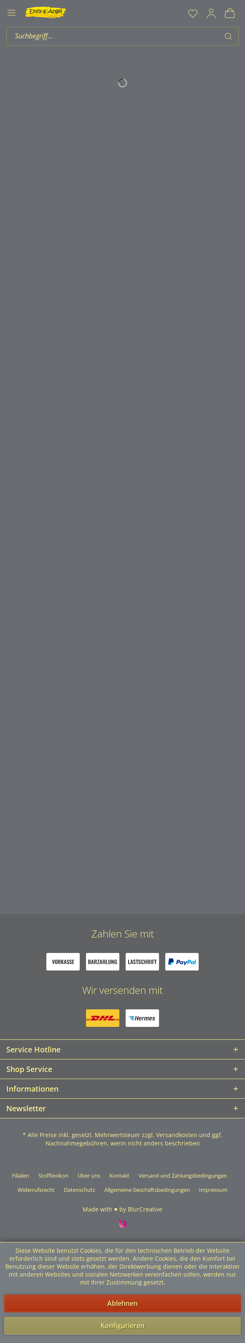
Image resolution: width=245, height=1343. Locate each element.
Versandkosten (176, 1135)
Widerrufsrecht (36, 1189)
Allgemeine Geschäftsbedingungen (147, 1189)
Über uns (89, 1175)
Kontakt (119, 1175)
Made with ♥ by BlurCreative (122, 1209)
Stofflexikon (53, 1175)
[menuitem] (193, 13)
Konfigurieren (122, 1325)
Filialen (20, 1175)
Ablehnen (122, 1303)
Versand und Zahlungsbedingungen (183, 1175)
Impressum (213, 1189)
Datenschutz (79, 1189)
